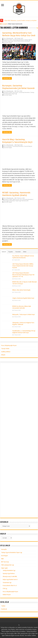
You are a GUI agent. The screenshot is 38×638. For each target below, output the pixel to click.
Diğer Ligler (4, 568)
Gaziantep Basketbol (18, 39)
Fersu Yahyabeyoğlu (8, 38)
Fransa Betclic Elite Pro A (10, 585)
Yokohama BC (25, 200)
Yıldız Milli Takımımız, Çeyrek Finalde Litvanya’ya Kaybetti (20, 20)
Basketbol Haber (8, 39)
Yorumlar (18, 251)
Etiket (24, 251)
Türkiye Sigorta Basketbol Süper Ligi (11, 200)
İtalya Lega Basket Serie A (10, 579)
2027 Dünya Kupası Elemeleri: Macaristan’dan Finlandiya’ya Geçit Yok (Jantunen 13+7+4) (23, 274)
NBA (2, 558)
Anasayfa (3, 24)
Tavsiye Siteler (5, 348)
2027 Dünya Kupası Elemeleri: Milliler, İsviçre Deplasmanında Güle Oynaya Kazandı (23, 265)
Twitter (3, 606)
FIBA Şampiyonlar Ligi (7, 565)
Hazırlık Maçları (28, 146)
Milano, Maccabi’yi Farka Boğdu (21, 290)
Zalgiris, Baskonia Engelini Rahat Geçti (23, 298)
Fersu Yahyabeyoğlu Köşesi (9, 345)
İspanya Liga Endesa (8, 573)
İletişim (3, 355)
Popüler (10, 251)
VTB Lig (5, 588)
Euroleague (4, 555)
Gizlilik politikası (5, 351)
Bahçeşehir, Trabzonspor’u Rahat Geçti (23, 314)
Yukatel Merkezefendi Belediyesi (21, 41)
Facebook (4, 609)
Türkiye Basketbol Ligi (9, 570)
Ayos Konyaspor (8, 146)
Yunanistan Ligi (7, 582)
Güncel (4, 251)
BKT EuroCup (5, 562)
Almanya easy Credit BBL (10, 576)
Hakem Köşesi (7, 594)
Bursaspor (15, 92)
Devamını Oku (7, 78)
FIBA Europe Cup (17, 199)
